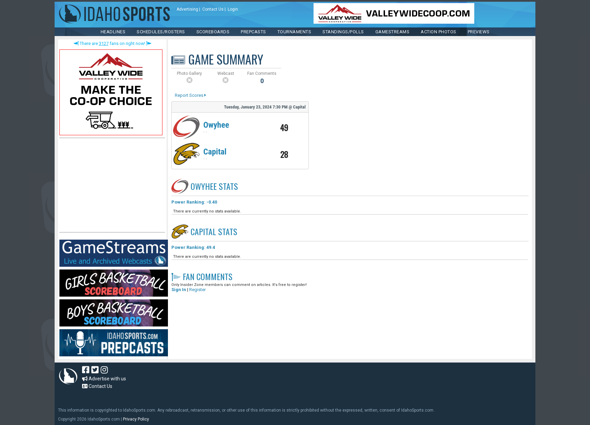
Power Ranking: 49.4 (193, 247)
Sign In (178, 289)
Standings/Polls (343, 31)
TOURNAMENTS (294, 31)
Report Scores (190, 95)
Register (197, 289)
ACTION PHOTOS (438, 31)
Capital (215, 152)
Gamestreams (392, 31)
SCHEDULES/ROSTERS (161, 31)
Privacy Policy (136, 419)
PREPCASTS (253, 31)
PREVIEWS (479, 31)
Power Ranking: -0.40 (194, 202)
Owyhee (216, 125)
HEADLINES (113, 31)
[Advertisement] (110, 187)
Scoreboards (213, 31)
